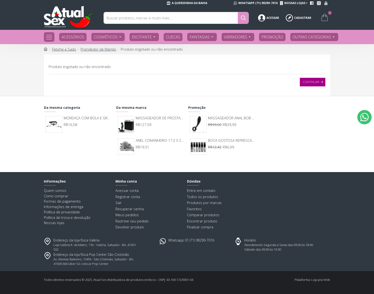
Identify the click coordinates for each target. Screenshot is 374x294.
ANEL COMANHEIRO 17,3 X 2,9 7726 (160, 140)
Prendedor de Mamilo (98, 49)
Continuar (311, 82)
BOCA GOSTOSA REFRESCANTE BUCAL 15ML (232, 140)
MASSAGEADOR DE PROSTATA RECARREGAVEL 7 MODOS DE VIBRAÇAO (160, 118)
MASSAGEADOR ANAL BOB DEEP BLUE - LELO (232, 118)
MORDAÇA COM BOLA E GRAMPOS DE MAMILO (88, 118)
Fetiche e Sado (64, 49)
